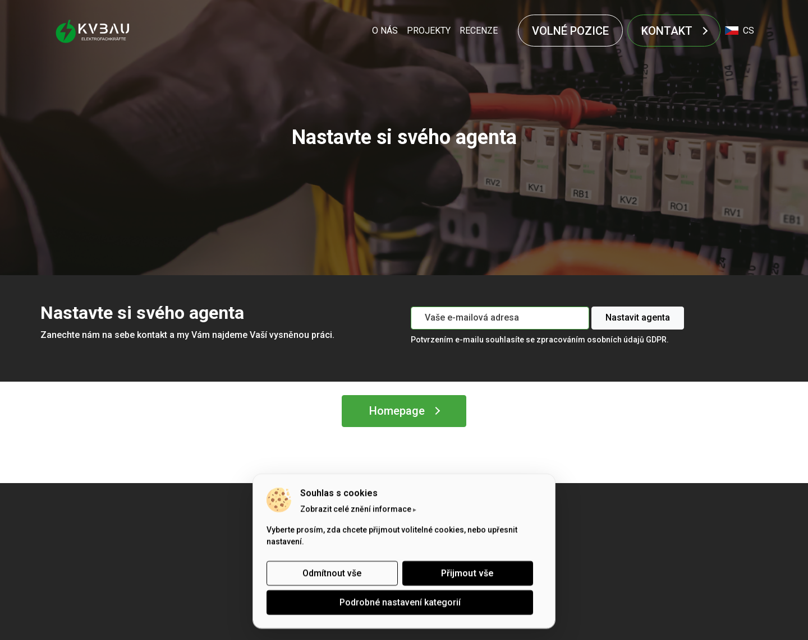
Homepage (397, 411)
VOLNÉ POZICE (570, 31)
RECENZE (479, 30)
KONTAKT (666, 31)
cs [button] (739, 30)
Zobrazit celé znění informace (355, 508)
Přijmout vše (467, 573)
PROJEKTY (429, 30)
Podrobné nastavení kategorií (400, 602)
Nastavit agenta (637, 317)
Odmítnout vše (331, 573)
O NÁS (385, 30)
